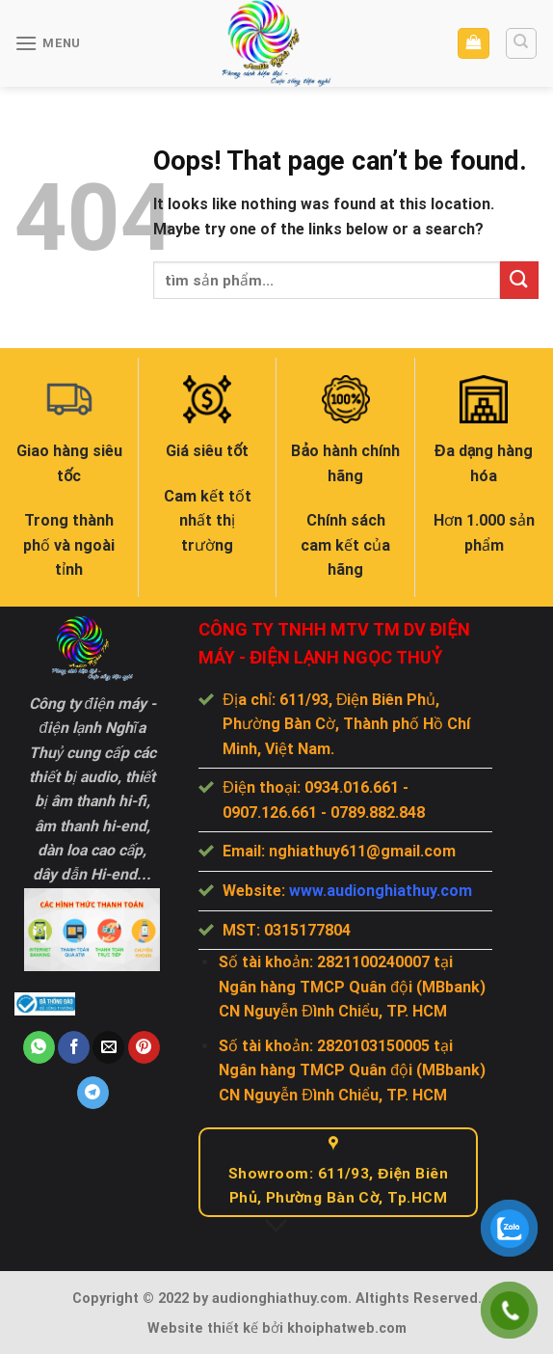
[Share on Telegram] (93, 1092)
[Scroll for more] (276, 1227)
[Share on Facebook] (74, 1047)
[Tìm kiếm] (522, 43)
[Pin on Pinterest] (144, 1047)
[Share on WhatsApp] (39, 1047)
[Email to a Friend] (108, 1047)
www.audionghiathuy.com (380, 890)
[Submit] (519, 280)
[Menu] (47, 43)
